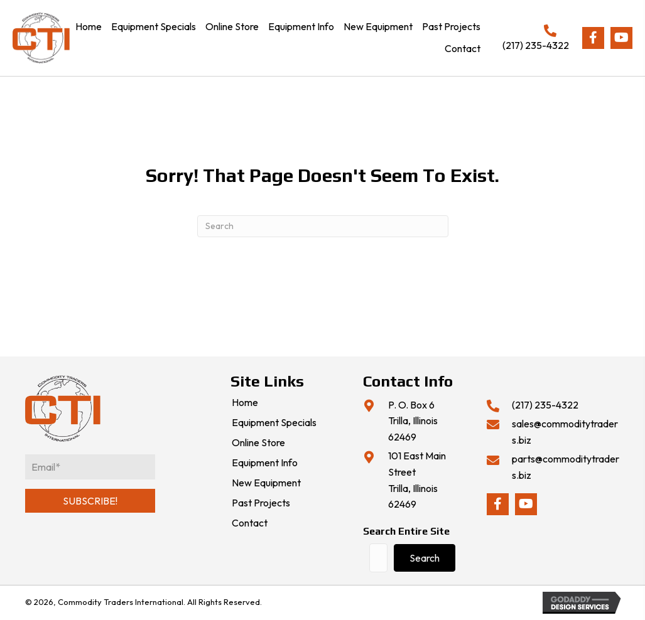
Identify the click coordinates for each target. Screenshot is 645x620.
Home (245, 403)
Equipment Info (265, 463)
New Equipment (266, 483)
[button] (593, 38)
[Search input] (378, 557)
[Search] (322, 226)
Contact (250, 523)
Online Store (258, 443)
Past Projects (261, 503)
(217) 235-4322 (535, 45)
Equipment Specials (274, 423)
